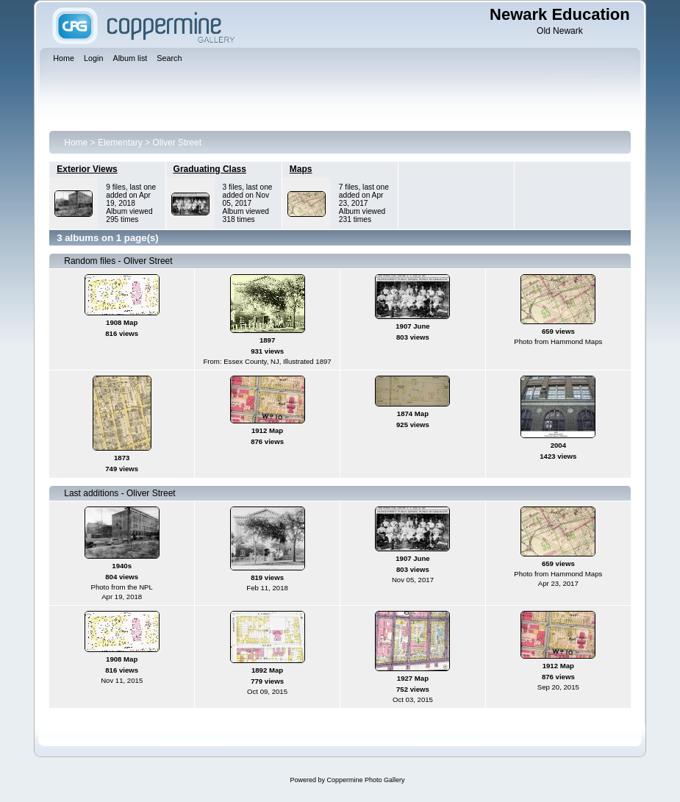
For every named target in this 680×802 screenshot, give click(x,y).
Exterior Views (87, 169)
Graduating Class (209, 169)
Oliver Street (176, 142)
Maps (301, 169)
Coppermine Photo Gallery (365, 780)
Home (75, 142)
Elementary (120, 142)
